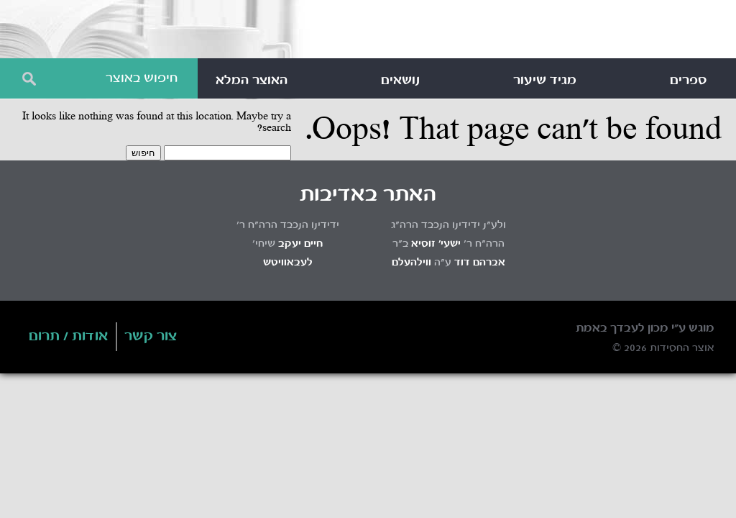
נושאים (400, 80)
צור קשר (151, 337)
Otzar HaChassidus (506, 32)
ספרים (688, 80)
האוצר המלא (252, 80)
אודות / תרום (69, 337)
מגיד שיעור (544, 80)
